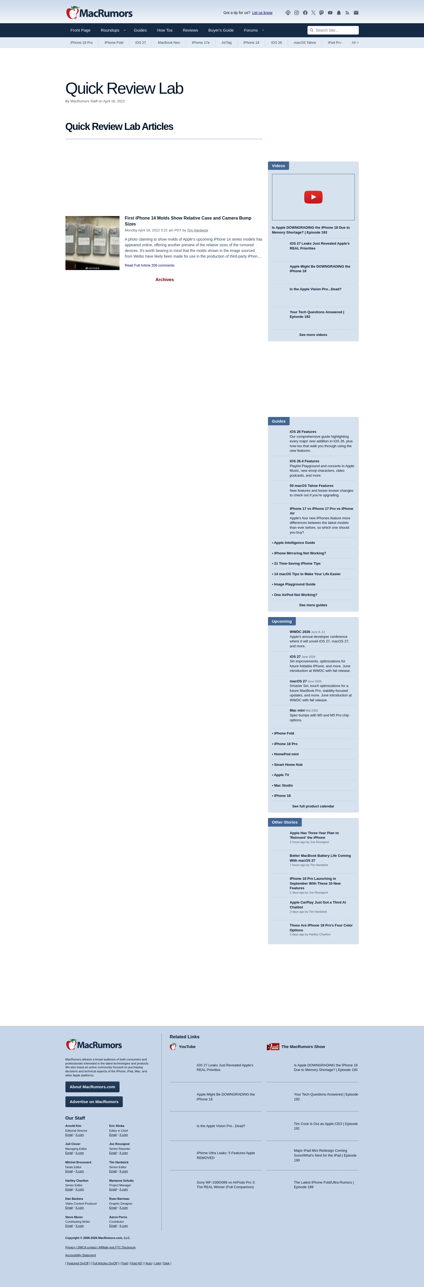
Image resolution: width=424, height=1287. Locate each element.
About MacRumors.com (92, 1086)
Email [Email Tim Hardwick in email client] (113, 1170)
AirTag (226, 43)
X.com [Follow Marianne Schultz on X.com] (124, 1188)
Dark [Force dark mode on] (166, 1263)
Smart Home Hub (288, 765)
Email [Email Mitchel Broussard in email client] (69, 1170)
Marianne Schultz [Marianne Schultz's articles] (121, 1179)
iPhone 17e (201, 43)
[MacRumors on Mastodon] (321, 13)
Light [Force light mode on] (157, 1263)
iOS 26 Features (303, 432)
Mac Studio (283, 785)
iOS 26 (276, 43)
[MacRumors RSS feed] (347, 13)
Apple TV (281, 775)
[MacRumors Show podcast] (288, 13)
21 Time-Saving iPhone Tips (297, 563)
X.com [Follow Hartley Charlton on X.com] (79, 1188)
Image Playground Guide (295, 584)
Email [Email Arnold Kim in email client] (69, 1134)
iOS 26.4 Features (304, 461)
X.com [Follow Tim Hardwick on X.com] (124, 1170)
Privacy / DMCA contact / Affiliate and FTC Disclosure (100, 1247)
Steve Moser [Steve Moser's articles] (74, 1216)
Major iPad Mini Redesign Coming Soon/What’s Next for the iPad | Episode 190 (325, 1154)
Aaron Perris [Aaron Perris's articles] (118, 1216)
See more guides (313, 605)
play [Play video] (313, 197)
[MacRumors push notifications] (339, 13)
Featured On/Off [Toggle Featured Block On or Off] (77, 1263)
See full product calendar (313, 806)
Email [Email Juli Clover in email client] (69, 1152)
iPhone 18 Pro (82, 43)
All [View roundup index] (355, 43)
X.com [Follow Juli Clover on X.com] (79, 1152)
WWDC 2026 (300, 632)
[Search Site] (333, 30)
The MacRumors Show (303, 1046)
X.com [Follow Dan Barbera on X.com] (79, 1206)
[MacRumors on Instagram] (296, 13)
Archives (164, 279)
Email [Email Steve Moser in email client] (69, 1225)
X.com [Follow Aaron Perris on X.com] (124, 1225)
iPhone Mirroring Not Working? (300, 553)
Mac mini (297, 710)
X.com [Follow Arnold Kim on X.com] (79, 1134)
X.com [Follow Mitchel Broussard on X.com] (79, 1170)
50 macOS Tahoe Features (312, 486)
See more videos (313, 335)
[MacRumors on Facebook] (305, 13)
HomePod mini (286, 754)
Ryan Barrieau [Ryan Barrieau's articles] (119, 1198)
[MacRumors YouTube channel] (330, 13)
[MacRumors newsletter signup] (356, 13)
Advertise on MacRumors (94, 1101)
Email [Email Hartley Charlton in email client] (69, 1188)
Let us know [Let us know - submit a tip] (262, 13)
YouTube (187, 1046)
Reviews (190, 30)
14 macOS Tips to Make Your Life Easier (307, 574)
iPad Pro (335, 43)
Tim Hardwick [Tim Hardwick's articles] (118, 1161)
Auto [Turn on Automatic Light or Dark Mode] (149, 1263)
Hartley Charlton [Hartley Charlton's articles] (77, 1179)
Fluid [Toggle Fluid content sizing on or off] (124, 1263)
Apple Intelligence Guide (294, 543)
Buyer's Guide (221, 30)
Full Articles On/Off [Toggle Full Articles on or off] (104, 1263)
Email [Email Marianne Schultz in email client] (113, 1188)
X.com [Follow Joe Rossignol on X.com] (124, 1152)
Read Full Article (138, 265)
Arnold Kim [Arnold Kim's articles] (73, 1125)
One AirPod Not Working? (295, 595)
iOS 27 (140, 43)
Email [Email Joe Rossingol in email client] (113, 1152)
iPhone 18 (251, 43)
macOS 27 (298, 681)
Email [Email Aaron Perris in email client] (113, 1225)
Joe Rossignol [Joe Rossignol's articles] (119, 1143)
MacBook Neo (169, 43)
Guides (140, 30)
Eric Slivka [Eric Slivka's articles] (116, 1125)
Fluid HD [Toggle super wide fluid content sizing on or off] (136, 1263)
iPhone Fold (114, 43)
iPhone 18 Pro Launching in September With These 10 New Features (315, 883)
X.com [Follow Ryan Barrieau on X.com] (124, 1206)
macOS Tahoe (305, 43)
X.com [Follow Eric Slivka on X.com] (124, 1134)
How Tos (165, 30)
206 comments (162, 265)
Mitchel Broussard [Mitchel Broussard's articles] (78, 1161)
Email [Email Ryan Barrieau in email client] (113, 1206)
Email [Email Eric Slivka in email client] (113, 1134)
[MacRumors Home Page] (99, 13)
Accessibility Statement (80, 1255)
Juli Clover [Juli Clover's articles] (73, 1143)
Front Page (81, 30)
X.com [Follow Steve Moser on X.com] (79, 1225)
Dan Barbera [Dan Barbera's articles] (74, 1198)
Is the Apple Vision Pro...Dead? (316, 289)
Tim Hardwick (197, 230)
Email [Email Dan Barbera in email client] (69, 1206)
